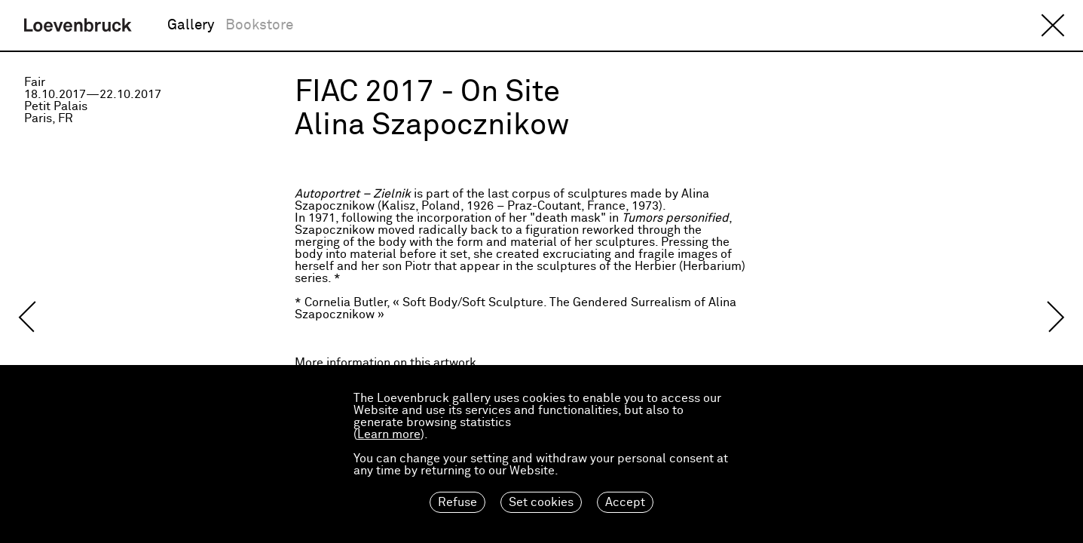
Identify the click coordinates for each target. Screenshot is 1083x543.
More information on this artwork (385, 363)
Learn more (389, 434)
